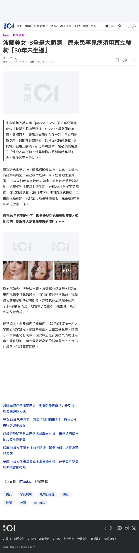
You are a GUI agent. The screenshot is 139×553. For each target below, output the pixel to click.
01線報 (7, 539)
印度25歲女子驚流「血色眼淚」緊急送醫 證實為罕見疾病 (40, 452)
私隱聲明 (102, 539)
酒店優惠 (65, 26)
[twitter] (134, 530)
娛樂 (28, 26)
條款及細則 (118, 539)
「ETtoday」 (25, 484)
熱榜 (77, 26)
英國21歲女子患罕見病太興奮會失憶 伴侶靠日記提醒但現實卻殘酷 (40, 466)
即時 (54, 26)
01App (60, 539)
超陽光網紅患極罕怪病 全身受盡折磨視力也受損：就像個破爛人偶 (40, 408)
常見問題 (73, 539)
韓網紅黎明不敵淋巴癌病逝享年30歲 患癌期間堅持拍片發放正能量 (40, 437)
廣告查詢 (47, 539)
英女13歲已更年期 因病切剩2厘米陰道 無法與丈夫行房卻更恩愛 (40, 423)
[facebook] (105, 530)
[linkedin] (127, 530)
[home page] (9, 26)
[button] (117, 60)
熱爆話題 (18, 35)
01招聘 (34, 539)
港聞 (19, 26)
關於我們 (20, 539)
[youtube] (119, 530)
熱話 (6, 35)
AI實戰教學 (41, 26)
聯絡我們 (88, 539)
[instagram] (112, 530)
